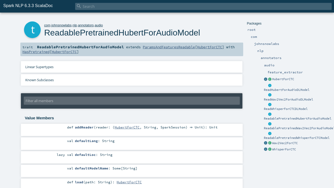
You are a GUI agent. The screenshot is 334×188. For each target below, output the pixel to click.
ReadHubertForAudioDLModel (286, 90)
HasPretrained (36, 51)
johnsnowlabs (61, 25)
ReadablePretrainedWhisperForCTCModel (297, 138)
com (47, 25)
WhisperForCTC (284, 149)
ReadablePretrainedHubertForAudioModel (297, 118)
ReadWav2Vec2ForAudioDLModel (288, 99)
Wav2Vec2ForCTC (285, 143)
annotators (86, 25)
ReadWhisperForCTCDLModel (286, 109)
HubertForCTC (283, 79)
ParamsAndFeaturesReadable (169, 47)
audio (99, 25)
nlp (75, 25)
